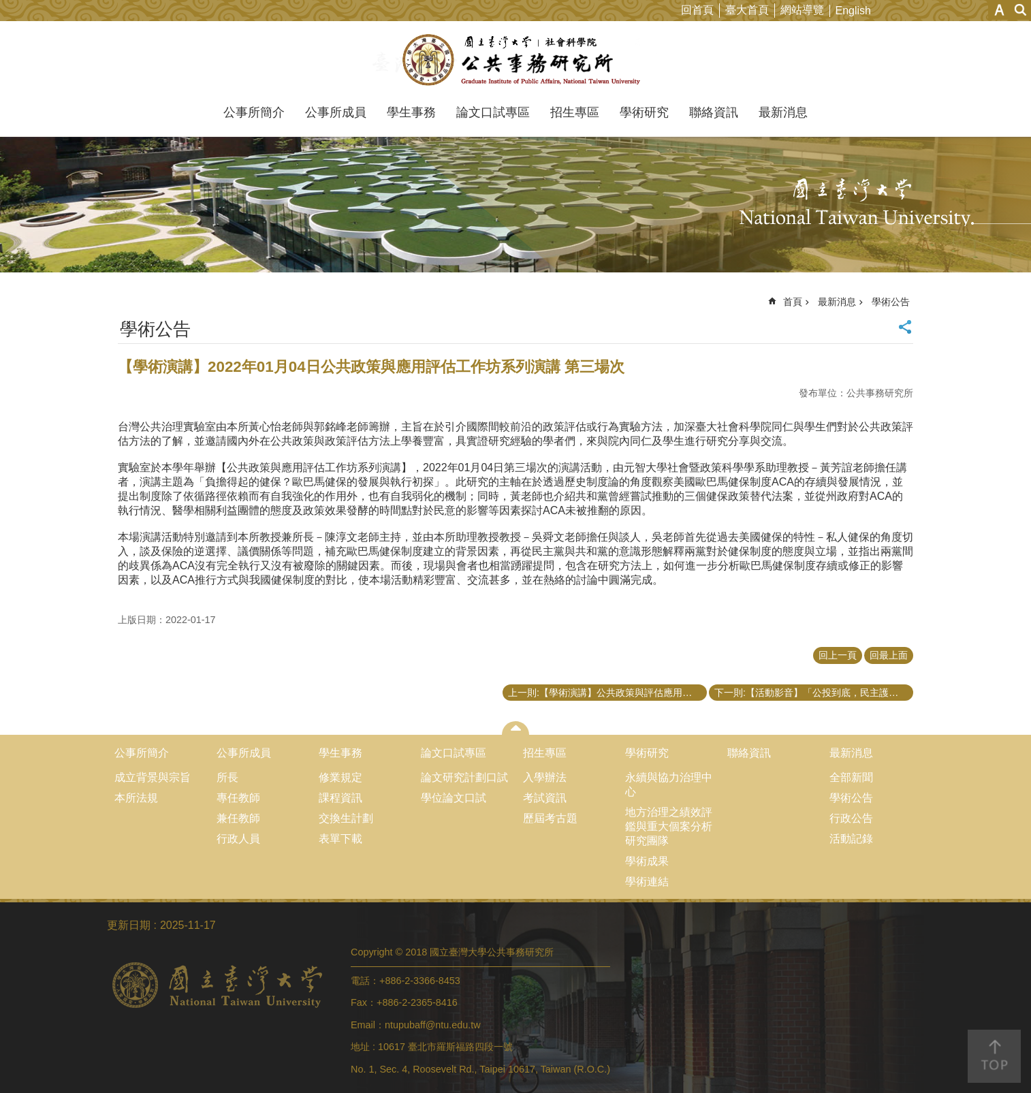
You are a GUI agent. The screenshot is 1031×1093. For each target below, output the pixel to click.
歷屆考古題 (550, 818)
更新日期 (128, 925)
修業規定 (340, 777)
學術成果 (647, 861)
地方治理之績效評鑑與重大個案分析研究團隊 (668, 826)
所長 (227, 777)
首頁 (792, 301)
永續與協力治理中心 (668, 784)
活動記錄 (851, 838)
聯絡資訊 (713, 112)
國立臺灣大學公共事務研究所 (516, 60)
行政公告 (851, 818)
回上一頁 (838, 655)
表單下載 (340, 838)
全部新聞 (851, 777)
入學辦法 (545, 777)
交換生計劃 (346, 818)
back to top (994, 1056)
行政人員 (238, 838)
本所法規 (136, 798)
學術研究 (644, 112)
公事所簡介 (254, 112)
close (516, 728)
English (853, 10)
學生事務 (411, 112)
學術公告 (891, 301)
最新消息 (783, 112)
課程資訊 (340, 798)
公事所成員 (335, 112)
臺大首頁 (747, 10)
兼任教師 (238, 818)
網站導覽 (802, 10)
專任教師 (238, 798)
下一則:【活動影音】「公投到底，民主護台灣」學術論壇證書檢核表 (813, 692)
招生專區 (574, 112)
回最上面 (889, 655)
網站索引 (1021, 10)
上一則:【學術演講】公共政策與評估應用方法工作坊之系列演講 (607, 692)
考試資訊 (545, 798)
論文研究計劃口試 (464, 777)
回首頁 (697, 10)
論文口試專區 (493, 112)
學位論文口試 (453, 798)
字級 (999, 10)
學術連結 (647, 881)
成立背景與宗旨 (152, 777)
